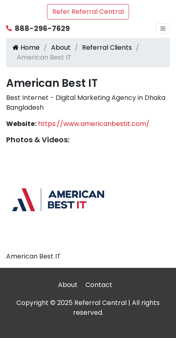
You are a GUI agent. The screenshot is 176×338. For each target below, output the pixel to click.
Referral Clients (107, 47)
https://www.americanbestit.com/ (93, 123)
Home (26, 47)
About (61, 47)
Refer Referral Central (88, 11)
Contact (98, 284)
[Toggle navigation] (163, 28)
